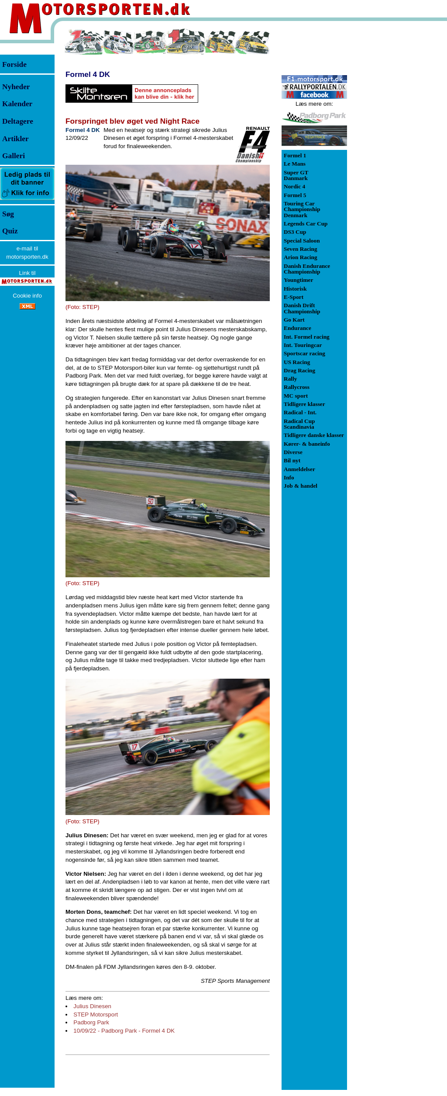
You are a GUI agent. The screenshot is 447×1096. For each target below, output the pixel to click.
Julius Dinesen (92, 1006)
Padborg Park (91, 1022)
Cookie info (27, 295)
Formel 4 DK (87, 74)
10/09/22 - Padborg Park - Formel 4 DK (124, 1030)
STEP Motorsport (95, 1014)
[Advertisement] (393, 159)
